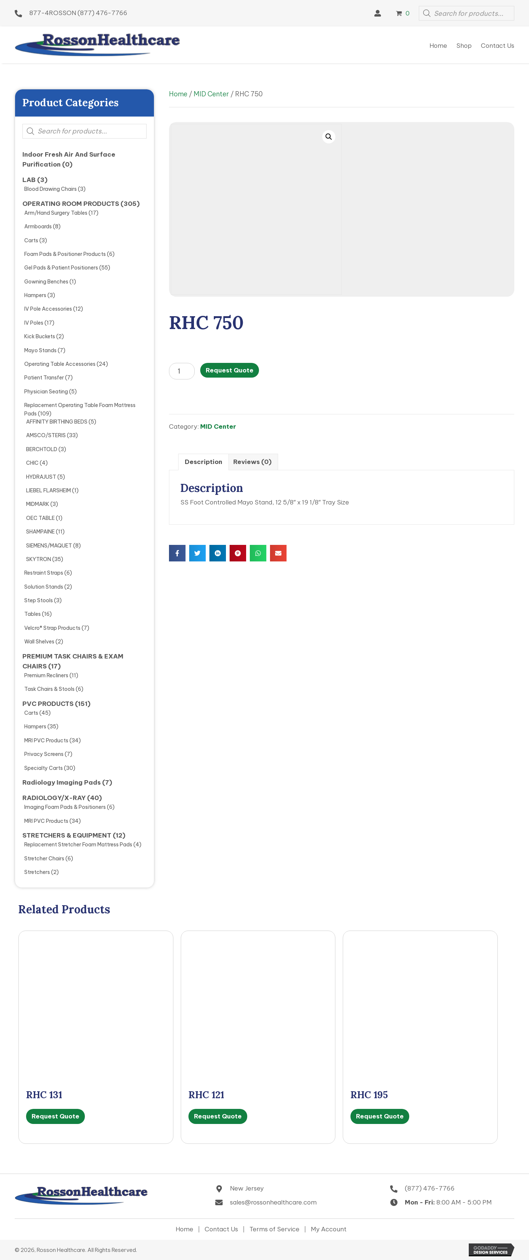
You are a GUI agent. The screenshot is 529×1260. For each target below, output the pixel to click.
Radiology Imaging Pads (61, 782)
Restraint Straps (43, 573)
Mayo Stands (40, 350)
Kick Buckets (39, 336)
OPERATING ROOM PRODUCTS (70, 204)
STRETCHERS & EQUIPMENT (66, 835)
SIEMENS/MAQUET (49, 545)
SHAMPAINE (40, 531)
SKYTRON (38, 559)
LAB (29, 180)
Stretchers (37, 872)
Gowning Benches (46, 281)
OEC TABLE (40, 518)
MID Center (211, 94)
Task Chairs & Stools (49, 689)
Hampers (35, 295)
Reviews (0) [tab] (252, 462)
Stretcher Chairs (44, 858)
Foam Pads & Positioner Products (65, 254)
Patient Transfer (44, 377)
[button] (377, 13)
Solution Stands (43, 586)
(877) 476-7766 (429, 1188)
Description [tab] (203, 462)
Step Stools (38, 600)
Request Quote (229, 370)
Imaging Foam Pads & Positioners (65, 807)
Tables (32, 614)
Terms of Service (274, 1229)
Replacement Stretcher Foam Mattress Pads (78, 844)
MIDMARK (37, 504)
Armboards (38, 226)
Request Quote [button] (55, 1116)
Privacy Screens (44, 754)
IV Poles (33, 323)
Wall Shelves (39, 641)
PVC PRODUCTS (47, 704)
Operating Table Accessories (60, 364)
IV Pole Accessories (48, 309)
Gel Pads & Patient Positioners (61, 267)
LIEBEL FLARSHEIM (48, 490)
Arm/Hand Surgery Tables (55, 213)
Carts (31, 240)
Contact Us (221, 1229)
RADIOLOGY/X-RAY (54, 798)
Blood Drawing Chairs (50, 189)
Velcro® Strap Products (52, 628)
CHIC (32, 463)
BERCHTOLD (41, 449)
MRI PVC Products (46, 740)
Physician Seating (46, 391)
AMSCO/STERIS (46, 435)
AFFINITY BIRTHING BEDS (56, 421)
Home (178, 94)
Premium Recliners (46, 675)
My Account (328, 1229)
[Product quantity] (182, 371)
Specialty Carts (43, 768)
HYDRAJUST (41, 477)
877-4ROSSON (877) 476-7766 (78, 13)
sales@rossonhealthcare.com (273, 1202)
